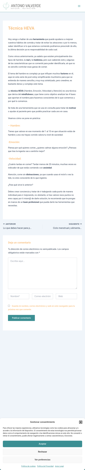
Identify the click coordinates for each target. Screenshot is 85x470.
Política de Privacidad (45, 466)
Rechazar (42, 451)
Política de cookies (28, 466)
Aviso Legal (59, 466)
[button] (80, 422)
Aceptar (42, 444)
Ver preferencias (42, 459)
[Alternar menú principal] (79, 6)
